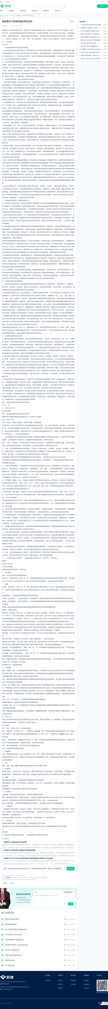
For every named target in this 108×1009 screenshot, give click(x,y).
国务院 (6, 25)
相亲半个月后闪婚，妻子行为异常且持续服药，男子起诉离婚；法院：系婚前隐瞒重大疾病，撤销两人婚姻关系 (91, 58)
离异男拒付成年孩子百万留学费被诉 (91, 40)
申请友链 (86, 980)
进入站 (3, 1)
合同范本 (34, 10)
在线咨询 (102, 6)
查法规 (8, 877)
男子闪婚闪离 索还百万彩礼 (88, 43)
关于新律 (47, 980)
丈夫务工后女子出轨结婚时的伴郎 (90, 52)
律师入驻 (60, 984)
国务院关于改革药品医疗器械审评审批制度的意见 (20, 850)
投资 (13, 883)
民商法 (13, 15)
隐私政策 (73, 980)
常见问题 (73, 984)
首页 (1, 10)
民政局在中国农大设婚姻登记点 (89, 46)
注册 (105, 1)
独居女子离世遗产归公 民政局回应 (90, 34)
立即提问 (70, 868)
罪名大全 (57, 10)
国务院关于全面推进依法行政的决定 (15, 842)
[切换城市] (7, 1)
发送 (70, 904)
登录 (101, 1)
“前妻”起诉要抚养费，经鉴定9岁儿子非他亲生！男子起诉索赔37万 (91, 55)
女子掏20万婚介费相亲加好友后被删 (91, 25)
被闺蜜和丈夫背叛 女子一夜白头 (90, 28)
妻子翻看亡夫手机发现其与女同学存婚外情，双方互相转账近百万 (91, 49)
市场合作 (60, 980)
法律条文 (46, 10)
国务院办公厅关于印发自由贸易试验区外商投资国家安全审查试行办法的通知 (28, 858)
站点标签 (86, 988)
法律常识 (23, 10)
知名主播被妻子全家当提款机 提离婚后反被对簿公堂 (91, 37)
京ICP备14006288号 (6, 1003)
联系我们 (60, 988)
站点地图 (86, 984)
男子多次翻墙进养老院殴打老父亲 (90, 31)
